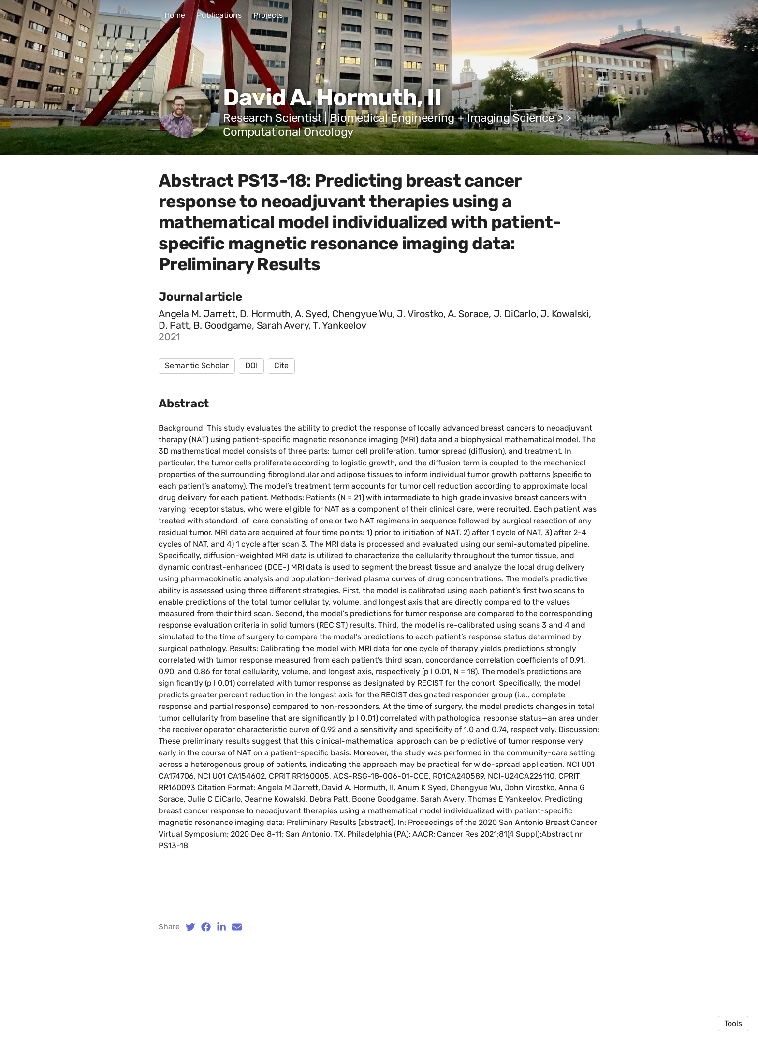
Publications (219, 15)
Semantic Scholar (197, 365)
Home (174, 15)
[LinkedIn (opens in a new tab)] (221, 927)
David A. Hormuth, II (332, 97)
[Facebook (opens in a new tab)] (206, 927)
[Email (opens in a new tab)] (237, 927)
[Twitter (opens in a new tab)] (190, 927)
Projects (268, 15)
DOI (251, 365)
